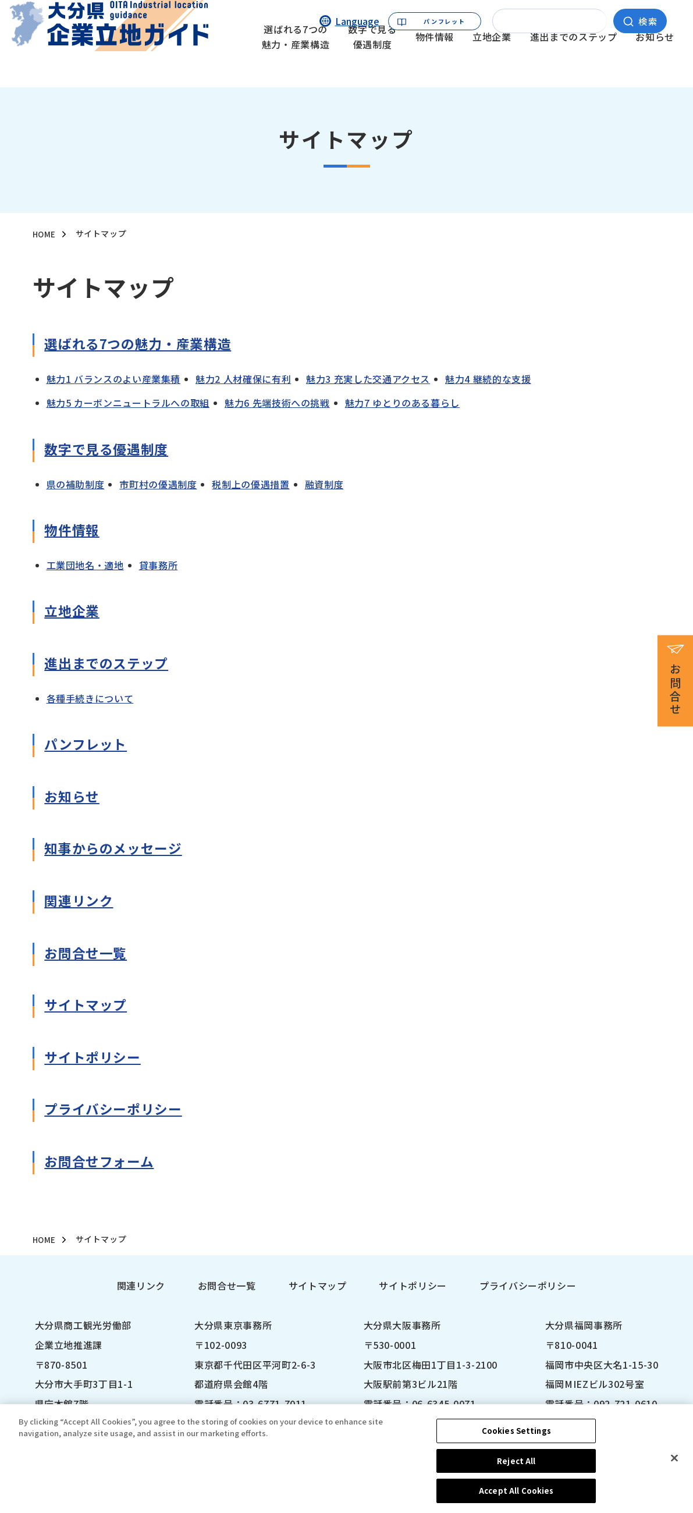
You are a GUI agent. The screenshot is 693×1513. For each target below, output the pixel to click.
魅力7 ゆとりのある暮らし (402, 403)
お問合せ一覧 (227, 1286)
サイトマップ (90, 1007)
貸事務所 (158, 566)
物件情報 (434, 62)
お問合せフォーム (106, 1163)
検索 (648, 20)
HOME (45, 234)
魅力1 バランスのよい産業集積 (114, 379)
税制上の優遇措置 (250, 484)
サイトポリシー (98, 1059)
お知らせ (654, 62)
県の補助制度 (76, 484)
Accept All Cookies (516, 1499)
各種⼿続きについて (90, 698)
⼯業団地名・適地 (85, 566)
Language (357, 20)
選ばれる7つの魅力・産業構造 (295, 61)
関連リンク (83, 903)
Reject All (516, 1469)
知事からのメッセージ (121, 850)
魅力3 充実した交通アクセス (368, 379)
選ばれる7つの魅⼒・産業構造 (149, 346)
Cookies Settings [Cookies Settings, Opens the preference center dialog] (516, 1439)
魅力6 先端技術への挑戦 (277, 403)
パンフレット (444, 20)
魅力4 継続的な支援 (488, 379)
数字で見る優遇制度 (372, 61)
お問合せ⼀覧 (90, 954)
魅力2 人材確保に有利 (243, 379)
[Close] (674, 1467)
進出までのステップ (573, 62)
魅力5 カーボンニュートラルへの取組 (128, 403)
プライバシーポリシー (121, 1111)
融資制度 (324, 484)
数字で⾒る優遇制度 (114, 451)
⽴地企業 (75, 613)
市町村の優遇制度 (158, 484)
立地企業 (491, 62)
